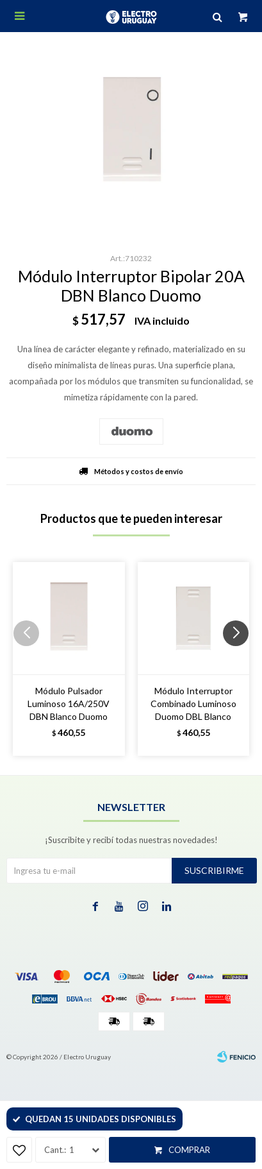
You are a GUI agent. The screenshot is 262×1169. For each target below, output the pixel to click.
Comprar (189, 1150)
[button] (240, 659)
